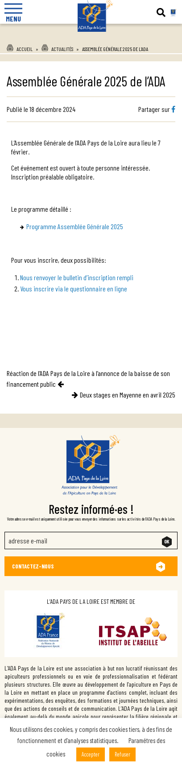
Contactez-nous (33, 566)
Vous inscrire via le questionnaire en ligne (73, 288)
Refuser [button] (122, 754)
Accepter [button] (90, 754)
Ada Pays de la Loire (91, 35)
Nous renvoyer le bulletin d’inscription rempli (76, 277)
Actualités (62, 49)
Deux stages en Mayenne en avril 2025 (127, 394)
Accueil (25, 49)
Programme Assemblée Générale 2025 (74, 226)
